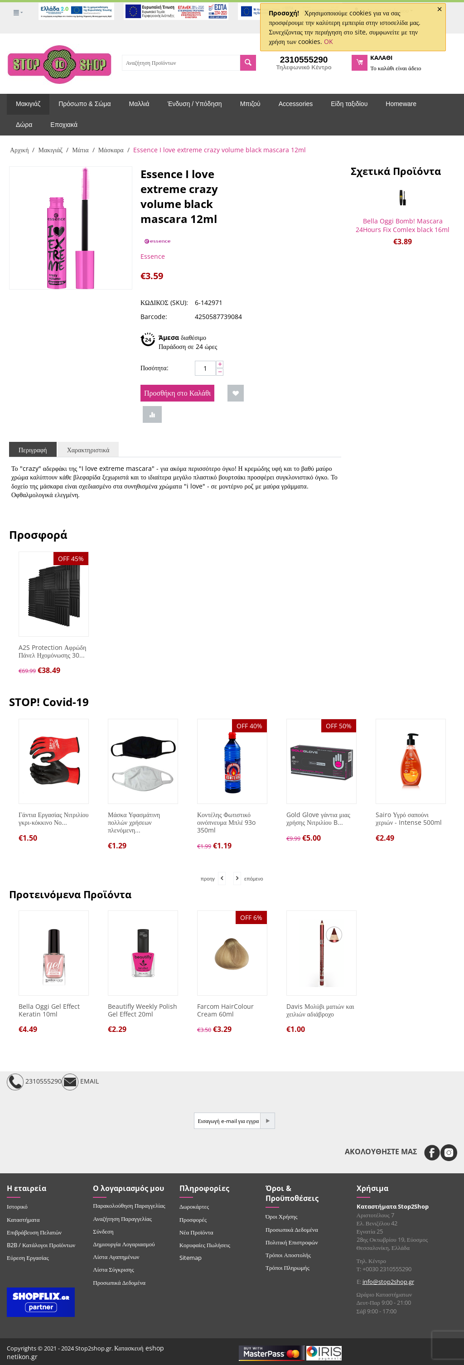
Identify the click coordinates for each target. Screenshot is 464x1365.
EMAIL (80, 1082)
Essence (152, 256)
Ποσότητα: (154, 367)
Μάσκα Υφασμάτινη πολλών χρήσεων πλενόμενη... (134, 822)
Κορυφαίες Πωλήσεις (204, 1245)
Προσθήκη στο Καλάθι (177, 393)
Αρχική (19, 149)
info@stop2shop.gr (388, 1282)
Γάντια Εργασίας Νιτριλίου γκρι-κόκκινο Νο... (53, 819)
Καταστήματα (23, 1219)
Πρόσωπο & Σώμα (84, 103)
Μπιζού (250, 103)
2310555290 (34, 1082)
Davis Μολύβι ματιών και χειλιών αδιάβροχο (320, 1010)
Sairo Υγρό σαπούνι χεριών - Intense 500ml (409, 819)
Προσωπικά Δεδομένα (119, 1282)
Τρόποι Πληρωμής (287, 1267)
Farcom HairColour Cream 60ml (225, 1010)
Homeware (401, 103)
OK (328, 41)
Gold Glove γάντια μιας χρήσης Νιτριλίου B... (318, 819)
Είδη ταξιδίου (349, 103)
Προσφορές (193, 1219)
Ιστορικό (17, 1206)
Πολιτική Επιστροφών (292, 1242)
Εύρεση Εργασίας (28, 1258)
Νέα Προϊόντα (196, 1232)
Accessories (296, 103)
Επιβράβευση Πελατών (34, 1232)
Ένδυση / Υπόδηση (195, 103)
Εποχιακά (63, 124)
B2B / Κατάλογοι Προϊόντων (41, 1245)
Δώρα (24, 124)
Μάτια (80, 149)
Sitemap (190, 1258)
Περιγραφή (33, 449)
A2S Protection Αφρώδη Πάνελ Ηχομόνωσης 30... (52, 651)
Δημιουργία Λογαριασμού (124, 1244)
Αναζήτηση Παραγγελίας (122, 1219)
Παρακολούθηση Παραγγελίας (129, 1205)
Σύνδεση (103, 1231)
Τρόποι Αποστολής (288, 1255)
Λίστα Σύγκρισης (113, 1269)
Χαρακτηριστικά (88, 449)
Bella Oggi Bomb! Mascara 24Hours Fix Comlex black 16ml (403, 225)
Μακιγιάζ (28, 103)
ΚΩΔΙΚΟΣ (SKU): (164, 302)
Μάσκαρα (111, 149)
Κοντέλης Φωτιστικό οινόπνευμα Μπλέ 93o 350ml (226, 822)
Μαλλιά (139, 103)
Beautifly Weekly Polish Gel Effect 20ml (142, 1010)
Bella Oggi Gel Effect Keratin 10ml (49, 1010)
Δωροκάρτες (194, 1206)
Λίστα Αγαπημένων (116, 1257)
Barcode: (153, 316)
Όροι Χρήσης (282, 1216)
